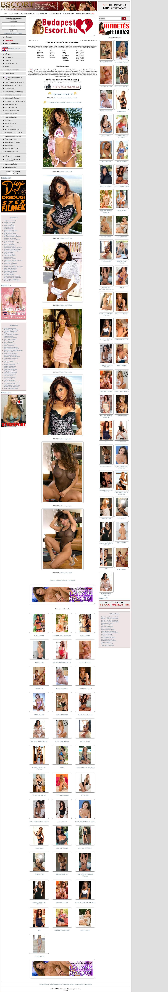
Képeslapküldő (68, 13)
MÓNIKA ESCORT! (62, 715)
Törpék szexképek (9, 378)
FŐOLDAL (8, 37)
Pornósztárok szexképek (11, 347)
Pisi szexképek (8, 342)
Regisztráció (8, 33)
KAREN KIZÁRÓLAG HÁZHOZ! (39, 768)
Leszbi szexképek (9, 274)
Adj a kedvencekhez (68, 984)
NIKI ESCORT (39, 662)
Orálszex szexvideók (107, 636)
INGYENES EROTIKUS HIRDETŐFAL (12, 160)
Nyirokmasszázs (11, 148)
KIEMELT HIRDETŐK (12, 70)
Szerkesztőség (79, 984)
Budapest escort (11, 152)
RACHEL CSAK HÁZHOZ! (39, 741)
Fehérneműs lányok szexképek (13, 247)
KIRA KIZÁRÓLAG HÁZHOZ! (85, 767)
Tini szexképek (8, 375)
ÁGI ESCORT (85, 795)
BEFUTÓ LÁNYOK (11, 63)
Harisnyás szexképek (10, 258)
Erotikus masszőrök (13, 95)
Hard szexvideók (106, 628)
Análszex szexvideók (107, 623)
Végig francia (10, 123)
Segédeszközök (11, 107)
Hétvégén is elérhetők (14, 92)
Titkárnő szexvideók (107, 644)
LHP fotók (9, 126)
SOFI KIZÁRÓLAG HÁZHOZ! (62, 636)
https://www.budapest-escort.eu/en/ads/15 (66, 97)
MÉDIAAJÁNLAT (10, 167)
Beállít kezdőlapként (56, 984)
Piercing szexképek (9, 341)
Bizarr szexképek (9, 232)
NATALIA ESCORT (62, 848)
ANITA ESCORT (39, 715)
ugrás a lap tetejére (69, 580)
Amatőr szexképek (9, 222)
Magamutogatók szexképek (12, 276)
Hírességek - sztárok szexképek (13, 260)
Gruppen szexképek (10, 255)
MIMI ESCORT (106, 518)
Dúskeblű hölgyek (12, 98)
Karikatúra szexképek (10, 263)
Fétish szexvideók (106, 625)
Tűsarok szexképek (9, 383)
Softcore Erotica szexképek (12, 356)
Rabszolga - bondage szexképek (13, 350)
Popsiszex (8, 120)
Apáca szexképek (9, 225)
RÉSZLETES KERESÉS (12, 43)
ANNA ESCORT (106, 135)
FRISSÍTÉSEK (9, 73)
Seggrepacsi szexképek (11, 353)
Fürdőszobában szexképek (11, 250)
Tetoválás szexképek (10, 374)
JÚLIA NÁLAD (62, 822)
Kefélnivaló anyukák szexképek (13, 266)
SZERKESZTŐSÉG (11, 164)
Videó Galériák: (114, 614)
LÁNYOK (8, 54)
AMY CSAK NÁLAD (85, 688)
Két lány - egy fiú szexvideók (109, 621)
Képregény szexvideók (108, 629)
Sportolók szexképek (10, 360)
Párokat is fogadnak (13, 133)
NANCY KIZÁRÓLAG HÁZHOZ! (106, 314)
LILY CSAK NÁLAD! (62, 795)
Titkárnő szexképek (9, 377)
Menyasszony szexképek (11, 279)
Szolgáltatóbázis (55, 13)
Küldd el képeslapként (65, 171)
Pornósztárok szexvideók (108, 640)
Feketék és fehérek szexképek (12, 249)
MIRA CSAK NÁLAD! (85, 848)
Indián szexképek (9, 262)
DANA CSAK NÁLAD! (39, 795)
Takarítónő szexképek (10, 369)
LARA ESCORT (39, 636)
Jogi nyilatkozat (44, 984)
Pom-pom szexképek (10, 344)
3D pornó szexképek (10, 220)
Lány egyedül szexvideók (108, 631)
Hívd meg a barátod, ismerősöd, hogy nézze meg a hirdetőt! (62, 102)
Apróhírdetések (41, 13)
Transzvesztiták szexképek (12, 382)
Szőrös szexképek (9, 367)
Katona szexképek (9, 265)
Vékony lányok (11, 104)
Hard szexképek (9, 257)
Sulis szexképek (9, 361)
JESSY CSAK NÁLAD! (62, 741)
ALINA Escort (39, 848)
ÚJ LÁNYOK (9, 57)
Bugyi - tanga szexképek (11, 235)
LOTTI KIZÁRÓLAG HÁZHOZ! (85, 822)
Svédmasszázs (10, 145)
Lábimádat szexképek (10, 271)
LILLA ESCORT (85, 636)
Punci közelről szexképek (11, 348)
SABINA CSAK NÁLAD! (62, 930)
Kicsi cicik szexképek (10, 268)
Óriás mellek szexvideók (108, 637)
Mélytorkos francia (13, 136)
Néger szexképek (9, 333)
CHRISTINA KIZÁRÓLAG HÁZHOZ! (85, 875)
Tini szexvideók (106, 642)
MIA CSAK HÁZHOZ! (121, 62)
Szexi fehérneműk (12, 111)
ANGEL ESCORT (85, 741)
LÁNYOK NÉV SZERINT (13, 156)
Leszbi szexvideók (106, 634)
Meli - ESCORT (106, 161)
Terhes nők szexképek (10, 372)
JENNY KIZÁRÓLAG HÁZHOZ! (85, 902)
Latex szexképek (9, 273)
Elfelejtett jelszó (17, 33)
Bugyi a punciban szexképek (12, 236)
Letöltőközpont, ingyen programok (22, 13)
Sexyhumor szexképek (10, 355)
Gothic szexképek (9, 254)
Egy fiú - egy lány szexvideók (110, 617)
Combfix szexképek (10, 238)
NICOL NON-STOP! (62, 688)
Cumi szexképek (9, 241)
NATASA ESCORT (85, 662)
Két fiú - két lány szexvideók (109, 620)
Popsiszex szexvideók (107, 639)
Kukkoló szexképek (10, 269)
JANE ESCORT (39, 874)
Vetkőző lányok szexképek (12, 385)
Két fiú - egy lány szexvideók (109, 618)
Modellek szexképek (10, 328)
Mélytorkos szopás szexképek (12, 277)
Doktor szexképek (9, 244)
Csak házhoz (10, 88)
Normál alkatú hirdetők (15, 101)
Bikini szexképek (9, 228)
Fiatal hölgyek (11, 117)
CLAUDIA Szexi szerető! (85, 715)
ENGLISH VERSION (14, 49)
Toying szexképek (9, 380)
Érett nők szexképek (10, 246)
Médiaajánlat (88, 984)
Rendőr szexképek (9, 352)
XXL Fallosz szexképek (11, 388)
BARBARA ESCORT (62, 874)
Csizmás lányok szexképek (12, 239)
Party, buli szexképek (10, 339)
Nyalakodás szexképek (10, 337)
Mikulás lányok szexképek (12, 281)
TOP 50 (7, 67)
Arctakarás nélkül (13, 129)
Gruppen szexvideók (107, 626)
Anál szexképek (8, 224)
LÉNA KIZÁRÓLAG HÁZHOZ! (39, 822)
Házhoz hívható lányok (14, 82)
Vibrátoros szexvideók (107, 645)
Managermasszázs (12, 142)
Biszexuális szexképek (10, 230)
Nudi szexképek (9, 336)
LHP (5, 13)
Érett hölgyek (11, 114)
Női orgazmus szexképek (11, 334)
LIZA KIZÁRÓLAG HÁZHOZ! (62, 662)
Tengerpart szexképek (10, 371)
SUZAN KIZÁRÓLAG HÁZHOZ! (39, 903)
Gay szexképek (8, 252)
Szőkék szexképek (9, 364)
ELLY (106, 568)
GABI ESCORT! (122, 365)
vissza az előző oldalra (56, 580)
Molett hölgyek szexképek (11, 329)
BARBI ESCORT (85, 930)
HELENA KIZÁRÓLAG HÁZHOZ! (106, 490)
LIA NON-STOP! (39, 956)
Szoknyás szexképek (10, 366)
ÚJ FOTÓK (8, 60)
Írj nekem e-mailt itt (62, 94)
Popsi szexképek (9, 345)
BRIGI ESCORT (121, 161)
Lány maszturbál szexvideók (109, 632)
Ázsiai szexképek (9, 227)
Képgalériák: (14, 217)
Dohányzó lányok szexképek (12, 243)
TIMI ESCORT (39, 688)
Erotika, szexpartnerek (84, 13)
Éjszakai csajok (11, 139)
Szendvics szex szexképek (11, 363)
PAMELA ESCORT (62, 902)
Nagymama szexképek (10, 331)
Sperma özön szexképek (11, 358)
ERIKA (62, 767)
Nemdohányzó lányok (14, 85)
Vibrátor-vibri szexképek (11, 386)
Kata (39, 930)
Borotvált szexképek (10, 233)
